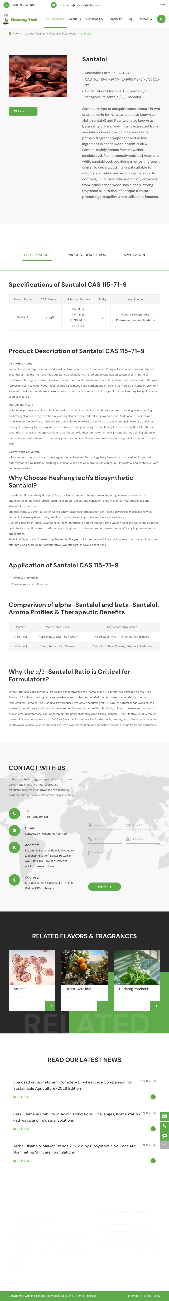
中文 (163, 5)
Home (16, 33)
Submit (104, 886)
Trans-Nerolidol (78, 992)
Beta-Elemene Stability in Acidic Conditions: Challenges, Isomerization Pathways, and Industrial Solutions (76, 1117)
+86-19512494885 (24, 5)
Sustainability (94, 22)
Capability (115, 22)
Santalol (86, 33)
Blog (129, 22)
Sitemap (133, 1296)
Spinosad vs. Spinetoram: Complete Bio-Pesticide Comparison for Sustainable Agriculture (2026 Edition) (72, 1085)
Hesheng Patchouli (134, 992)
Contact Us (145, 22)
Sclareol (20, 992)
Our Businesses (54, 22)
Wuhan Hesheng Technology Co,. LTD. (48, 1296)
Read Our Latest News (84, 1060)
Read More (84, 1097)
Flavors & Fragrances (62, 33)
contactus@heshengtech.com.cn (81, 5)
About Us (75, 22)
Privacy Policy (151, 1296)
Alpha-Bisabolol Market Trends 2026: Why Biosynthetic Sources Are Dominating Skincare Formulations (74, 1149)
